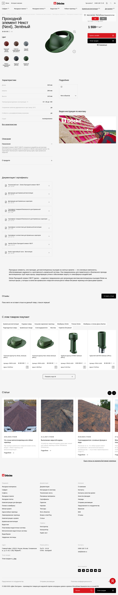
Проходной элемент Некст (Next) (77, 14)
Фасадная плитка (38, 9)
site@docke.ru (82, 551)
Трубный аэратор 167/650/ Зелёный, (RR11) (71, 356)
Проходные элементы (59, 14)
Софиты (4, 493)
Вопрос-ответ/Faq (45, 515)
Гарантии (43, 502)
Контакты (81, 490)
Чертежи (43, 505)
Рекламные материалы (47, 496)
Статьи (42, 518)
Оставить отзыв (109, 296)
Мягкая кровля (7, 509)
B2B (79, 512)
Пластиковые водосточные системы (13, 528)
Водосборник (6, 534)
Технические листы (46, 493)
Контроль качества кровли (86, 493)
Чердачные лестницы (9, 537)
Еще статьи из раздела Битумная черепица (100, 461)
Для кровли (108, 9)
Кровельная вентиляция (90, 9)
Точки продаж (102, 41)
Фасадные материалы (9, 486)
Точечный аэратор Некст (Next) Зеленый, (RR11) (44, 356)
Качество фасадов (84, 496)
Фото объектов (45, 512)
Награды (81, 499)
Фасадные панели (20, 9)
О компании (82, 486)
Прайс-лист (43, 533)
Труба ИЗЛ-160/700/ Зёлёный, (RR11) (100, 355)
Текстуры (43, 509)
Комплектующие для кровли (26, 14)
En (115, 3)
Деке (3, 14)
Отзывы (80, 515)
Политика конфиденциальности (81, 581)
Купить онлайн (102, 35)
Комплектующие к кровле (10, 518)
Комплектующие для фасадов (12, 502)
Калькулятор (44, 529)
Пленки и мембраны (8, 505)
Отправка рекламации (85, 502)
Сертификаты (44, 499)
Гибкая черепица (69, 9)
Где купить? (89, 3)
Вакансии (81, 509)
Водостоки (53, 9)
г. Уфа (14, 558)
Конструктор (44, 526)
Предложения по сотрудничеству (88, 505)
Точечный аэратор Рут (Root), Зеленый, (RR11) (15, 356)
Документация (44, 486)
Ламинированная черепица (11, 515)
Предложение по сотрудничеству (13, 581)
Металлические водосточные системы (14, 531)
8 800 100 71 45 (83, 548)
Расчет (84, 590)
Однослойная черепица (9, 512)
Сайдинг (5, 9)
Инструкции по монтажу (47, 490)
